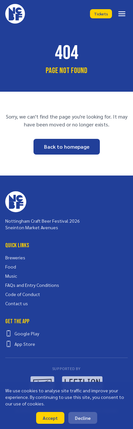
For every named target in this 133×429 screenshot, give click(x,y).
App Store (20, 344)
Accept (50, 418)
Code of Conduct (22, 294)
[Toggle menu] (122, 14)
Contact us (16, 303)
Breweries (15, 257)
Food (10, 267)
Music (11, 276)
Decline (83, 418)
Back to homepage (66, 146)
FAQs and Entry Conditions (32, 285)
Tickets (101, 13)
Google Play (22, 333)
